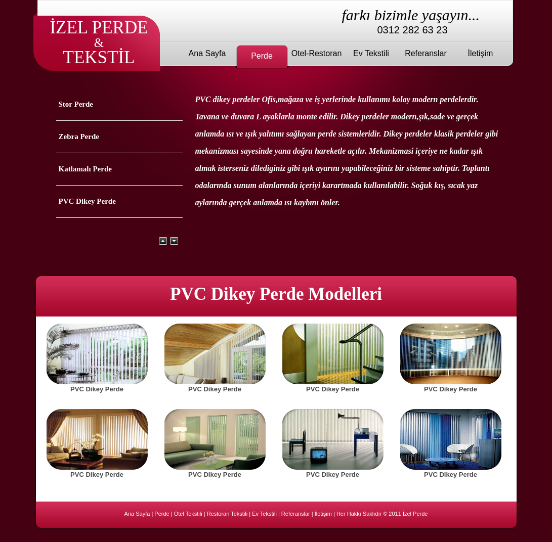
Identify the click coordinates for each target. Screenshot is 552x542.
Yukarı (163, 241)
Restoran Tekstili (227, 514)
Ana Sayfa (207, 53)
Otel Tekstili (188, 514)
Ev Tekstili (371, 53)
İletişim (480, 53)
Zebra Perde (79, 136)
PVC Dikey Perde (87, 201)
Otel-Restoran (316, 53)
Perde (262, 56)
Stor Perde (76, 104)
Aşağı (174, 241)
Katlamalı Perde (85, 169)
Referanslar (426, 53)
